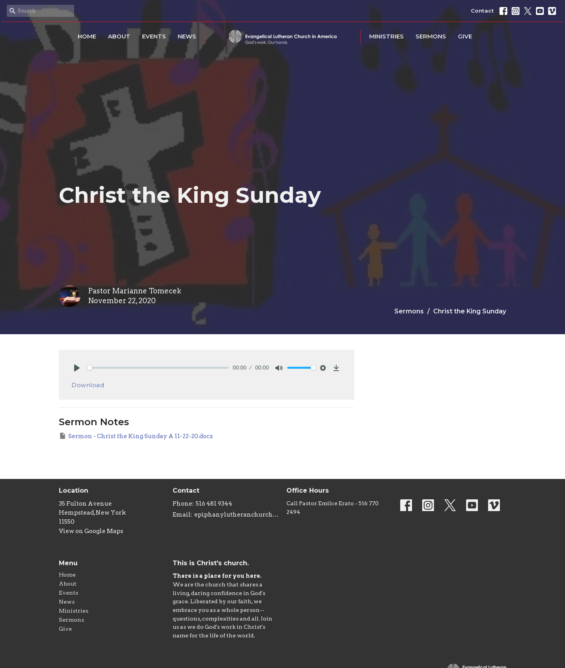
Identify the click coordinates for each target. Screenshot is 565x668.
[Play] (77, 368)
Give (465, 36)
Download (87, 385)
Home (87, 36)
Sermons (431, 36)
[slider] (158, 367)
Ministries (386, 36)
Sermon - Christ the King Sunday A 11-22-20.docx (136, 436)
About (119, 36)
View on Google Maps (91, 531)
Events (154, 36)
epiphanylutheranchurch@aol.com (236, 514)
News (187, 36)
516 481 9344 (214, 503)
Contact (482, 10)
